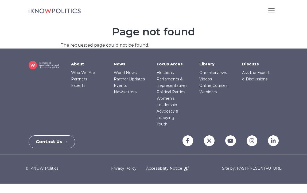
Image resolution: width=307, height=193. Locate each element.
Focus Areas (170, 64)
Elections (165, 72)
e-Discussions (254, 79)
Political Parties (171, 92)
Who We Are (83, 72)
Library (207, 64)
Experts (78, 85)
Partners (79, 79)
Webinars (208, 92)
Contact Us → (53, 141)
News (119, 64)
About (77, 64)
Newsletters (125, 92)
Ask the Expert (256, 72)
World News (125, 72)
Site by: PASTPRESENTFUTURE (252, 168)
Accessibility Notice (167, 168)
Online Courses (213, 85)
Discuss (250, 64)
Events (120, 85)
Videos (205, 79)
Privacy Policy (124, 168)
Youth (162, 124)
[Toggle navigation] (271, 11)
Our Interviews (213, 72)
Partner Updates (129, 79)
